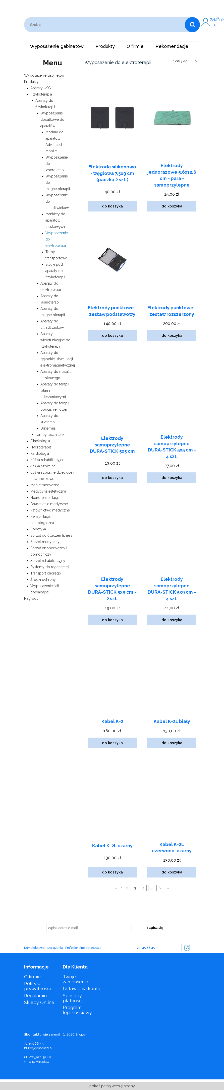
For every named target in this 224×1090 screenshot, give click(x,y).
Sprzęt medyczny (45, 542)
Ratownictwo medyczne (50, 510)
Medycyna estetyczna (48, 491)
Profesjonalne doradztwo (83, 948)
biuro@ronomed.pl (38, 1048)
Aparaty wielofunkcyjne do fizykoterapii (55, 340)
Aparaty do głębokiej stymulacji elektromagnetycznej (57, 359)
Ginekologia (40, 441)
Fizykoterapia (41, 94)
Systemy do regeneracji (49, 567)
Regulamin (35, 995)
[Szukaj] (192, 24)
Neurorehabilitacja (45, 498)
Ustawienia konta (81, 988)
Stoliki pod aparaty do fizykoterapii (55, 270)
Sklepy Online (39, 1002)
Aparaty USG (40, 88)
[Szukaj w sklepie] (105, 24)
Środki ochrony (43, 580)
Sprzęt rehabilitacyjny (47, 561)
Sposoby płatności (73, 998)
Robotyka (38, 529)
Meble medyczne (44, 485)
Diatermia (47, 428)
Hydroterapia (40, 447)
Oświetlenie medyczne (49, 504)
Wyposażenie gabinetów (44, 75)
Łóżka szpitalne (42, 466)
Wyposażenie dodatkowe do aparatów (52, 119)
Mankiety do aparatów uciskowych (55, 220)
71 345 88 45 (146, 948)
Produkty (31, 82)
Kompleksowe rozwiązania (43, 948)
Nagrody (31, 598)
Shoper (80, 1034)
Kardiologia (39, 453)
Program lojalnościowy (77, 1010)
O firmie (32, 976)
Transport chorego (45, 573)
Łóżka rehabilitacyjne (47, 460)
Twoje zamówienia (75, 979)
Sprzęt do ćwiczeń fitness (51, 535)
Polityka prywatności (37, 986)
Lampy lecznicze (49, 435)
